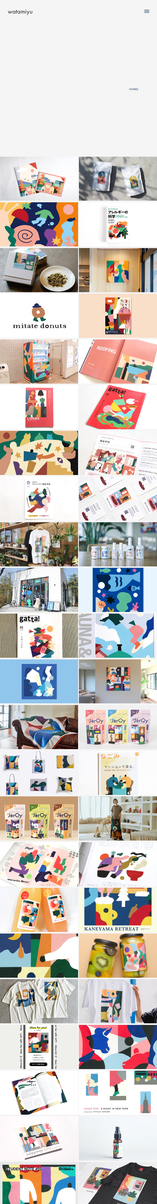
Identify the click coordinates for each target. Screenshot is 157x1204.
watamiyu (20, 11)
